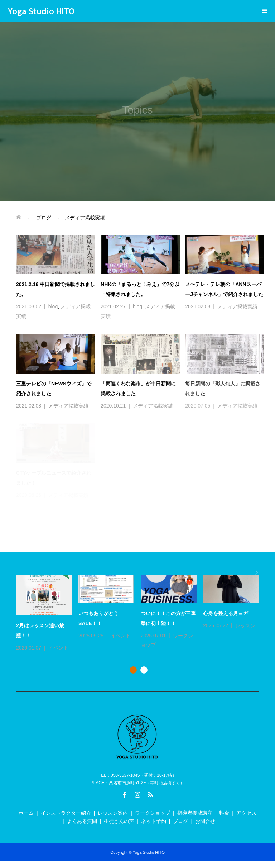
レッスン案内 (113, 813)
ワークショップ (152, 813)
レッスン (245, 625)
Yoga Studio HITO (41, 10)
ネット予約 (153, 821)
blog (53, 306)
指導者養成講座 (194, 813)
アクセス (246, 813)
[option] (140, 614)
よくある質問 (82, 821)
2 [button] (144, 670)
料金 (224, 813)
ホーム (26, 813)
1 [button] (133, 670)
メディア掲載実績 (237, 306)
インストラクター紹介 (66, 813)
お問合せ (205, 821)
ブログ (180, 821)
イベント (58, 648)
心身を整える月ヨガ (225, 613)
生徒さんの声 (119, 821)
